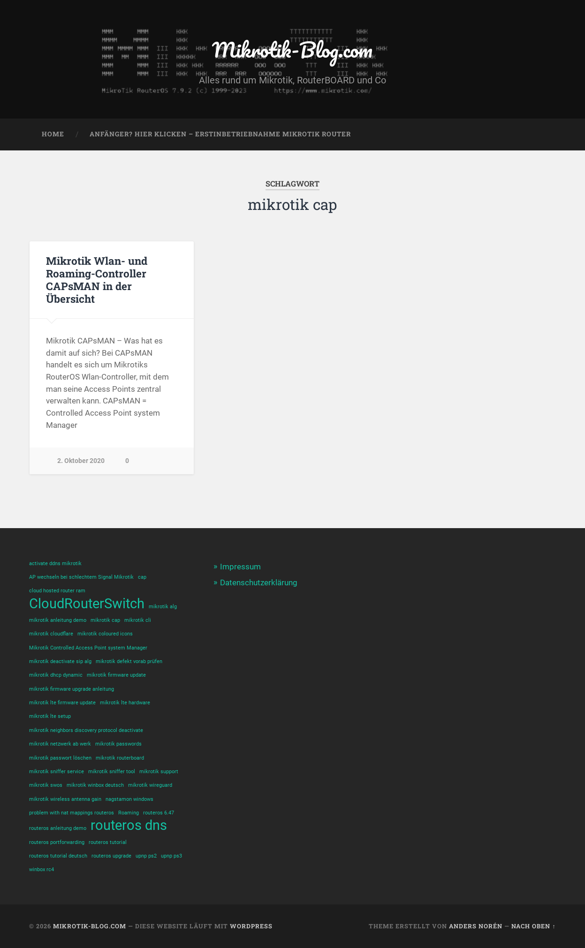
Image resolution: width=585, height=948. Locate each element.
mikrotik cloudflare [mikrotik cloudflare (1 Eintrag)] (51, 634)
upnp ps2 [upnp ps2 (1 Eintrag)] (146, 856)
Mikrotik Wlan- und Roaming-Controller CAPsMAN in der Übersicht (96, 280)
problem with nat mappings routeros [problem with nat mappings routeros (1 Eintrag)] (71, 813)
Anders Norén (475, 926)
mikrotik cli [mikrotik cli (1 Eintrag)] (137, 620)
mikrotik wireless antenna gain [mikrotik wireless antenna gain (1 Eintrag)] (65, 799)
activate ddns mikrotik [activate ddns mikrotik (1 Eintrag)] (55, 563)
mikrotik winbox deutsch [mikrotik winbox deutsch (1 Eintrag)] (95, 785)
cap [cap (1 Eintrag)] (142, 577)
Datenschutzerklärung (258, 582)
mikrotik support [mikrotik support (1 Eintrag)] (158, 772)
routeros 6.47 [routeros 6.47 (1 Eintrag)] (158, 813)
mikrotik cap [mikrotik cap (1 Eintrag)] (105, 620)
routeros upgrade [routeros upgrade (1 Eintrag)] (111, 856)
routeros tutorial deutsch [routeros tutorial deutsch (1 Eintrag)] (58, 856)
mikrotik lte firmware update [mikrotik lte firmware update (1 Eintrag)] (62, 703)
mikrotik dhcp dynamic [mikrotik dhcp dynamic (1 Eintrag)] (56, 675)
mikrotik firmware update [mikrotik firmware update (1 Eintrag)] (116, 675)
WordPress (251, 926)
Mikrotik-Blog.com (292, 49)
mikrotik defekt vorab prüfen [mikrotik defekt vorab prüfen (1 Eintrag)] (129, 661)
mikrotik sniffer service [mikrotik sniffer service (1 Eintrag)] (56, 772)
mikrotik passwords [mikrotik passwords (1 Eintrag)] (118, 744)
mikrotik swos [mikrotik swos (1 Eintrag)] (45, 785)
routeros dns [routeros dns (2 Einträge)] (129, 825)
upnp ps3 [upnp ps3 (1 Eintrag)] (171, 856)
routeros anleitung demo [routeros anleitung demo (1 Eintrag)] (57, 828)
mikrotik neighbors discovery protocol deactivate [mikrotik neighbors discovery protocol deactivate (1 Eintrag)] (86, 730)
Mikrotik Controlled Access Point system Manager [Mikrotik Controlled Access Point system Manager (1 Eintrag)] (88, 648)
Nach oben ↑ (533, 926)
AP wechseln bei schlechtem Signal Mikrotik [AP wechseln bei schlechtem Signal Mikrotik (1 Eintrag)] (81, 577)
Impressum (240, 566)
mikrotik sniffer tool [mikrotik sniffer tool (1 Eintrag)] (111, 772)
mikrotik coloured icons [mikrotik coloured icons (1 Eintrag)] (105, 634)
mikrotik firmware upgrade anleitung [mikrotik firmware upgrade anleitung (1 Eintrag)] (71, 689)
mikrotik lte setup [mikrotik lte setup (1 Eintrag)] (50, 716)
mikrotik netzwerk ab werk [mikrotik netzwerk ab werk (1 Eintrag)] (60, 744)
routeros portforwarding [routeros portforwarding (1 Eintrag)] (56, 842)
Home (53, 134)
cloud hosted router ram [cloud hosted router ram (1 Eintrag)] (57, 591)
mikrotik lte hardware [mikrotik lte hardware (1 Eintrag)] (125, 703)
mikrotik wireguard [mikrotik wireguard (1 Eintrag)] (150, 785)
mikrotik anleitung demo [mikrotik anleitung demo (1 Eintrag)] (57, 620)
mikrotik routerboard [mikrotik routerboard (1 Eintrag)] (120, 758)
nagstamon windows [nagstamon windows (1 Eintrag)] (129, 799)
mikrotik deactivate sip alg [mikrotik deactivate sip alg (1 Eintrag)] (60, 661)
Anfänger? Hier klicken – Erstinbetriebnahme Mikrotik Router (220, 134)
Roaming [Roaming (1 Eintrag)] (128, 813)
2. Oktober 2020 (81, 461)
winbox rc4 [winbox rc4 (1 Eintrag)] (41, 869)
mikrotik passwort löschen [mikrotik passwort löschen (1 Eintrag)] (60, 758)
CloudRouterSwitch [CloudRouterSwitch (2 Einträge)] (86, 603)
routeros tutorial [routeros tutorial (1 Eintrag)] (108, 842)
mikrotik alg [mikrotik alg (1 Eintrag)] (163, 607)
